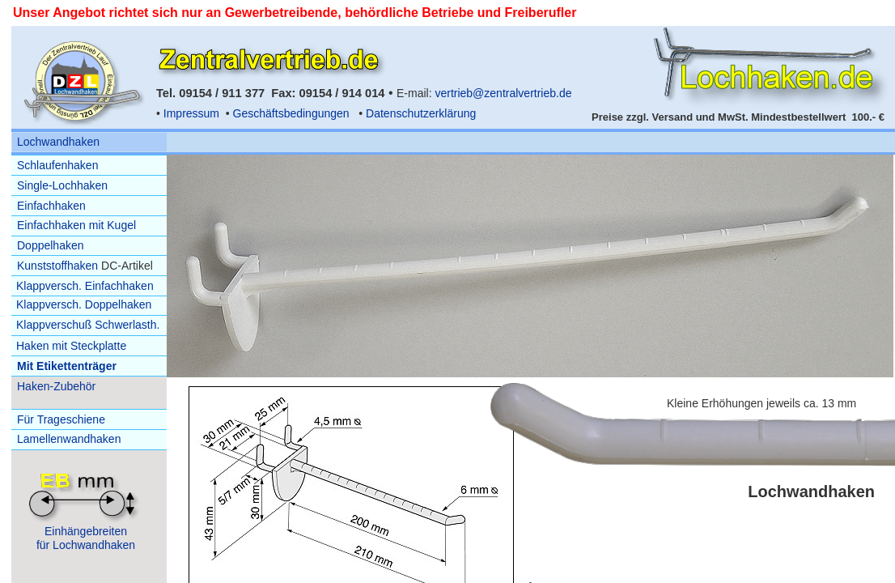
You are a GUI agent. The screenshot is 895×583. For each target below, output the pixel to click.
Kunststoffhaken (57, 265)
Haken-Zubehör (56, 386)
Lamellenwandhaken (69, 438)
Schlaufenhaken (57, 165)
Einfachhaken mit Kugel (76, 225)
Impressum (191, 113)
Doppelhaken (50, 245)
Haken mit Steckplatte (71, 345)
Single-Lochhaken (62, 185)
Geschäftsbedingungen (291, 113)
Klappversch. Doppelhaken (83, 304)
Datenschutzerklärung (421, 113)
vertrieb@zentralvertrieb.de (503, 93)
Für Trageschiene (61, 419)
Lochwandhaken (58, 141)
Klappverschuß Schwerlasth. (87, 324)
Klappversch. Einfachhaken (85, 285)
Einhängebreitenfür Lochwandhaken (85, 538)
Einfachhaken (51, 205)
